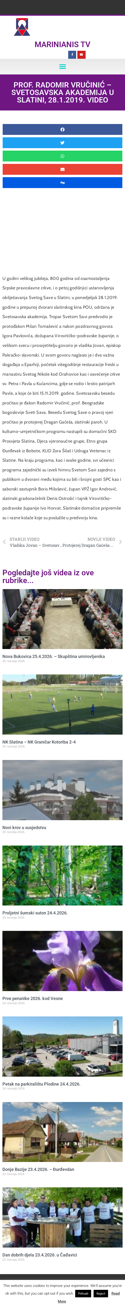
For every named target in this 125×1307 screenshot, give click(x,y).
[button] (62, 66)
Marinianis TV (62, 44)
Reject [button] (100, 1293)
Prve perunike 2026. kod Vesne (32, 998)
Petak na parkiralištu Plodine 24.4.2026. (41, 1084)
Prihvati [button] (83, 1293)
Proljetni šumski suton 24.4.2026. (35, 912)
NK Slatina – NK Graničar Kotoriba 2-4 (39, 742)
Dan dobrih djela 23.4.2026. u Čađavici (39, 1254)
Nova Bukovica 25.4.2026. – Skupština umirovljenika (53, 656)
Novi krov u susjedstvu (24, 827)
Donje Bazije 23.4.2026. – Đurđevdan (38, 1169)
